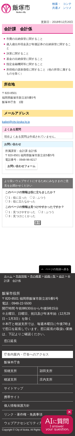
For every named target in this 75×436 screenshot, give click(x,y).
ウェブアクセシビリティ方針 (25, 423)
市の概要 (35, 276)
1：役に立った (18, 197)
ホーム (8, 276)
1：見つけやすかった (22, 212)
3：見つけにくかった (22, 216)
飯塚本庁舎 (12, 362)
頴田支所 (46, 371)
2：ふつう (39, 197)
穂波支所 (10, 379)
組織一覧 (50, 276)
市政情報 (21, 276)
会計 (61, 276)
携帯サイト (12, 397)
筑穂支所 (10, 371)
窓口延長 (10, 341)
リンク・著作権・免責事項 (23, 414)
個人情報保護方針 (17, 405)
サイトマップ (13, 388)
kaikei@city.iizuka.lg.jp (16, 122)
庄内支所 (46, 379)
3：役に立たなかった (22, 201)
